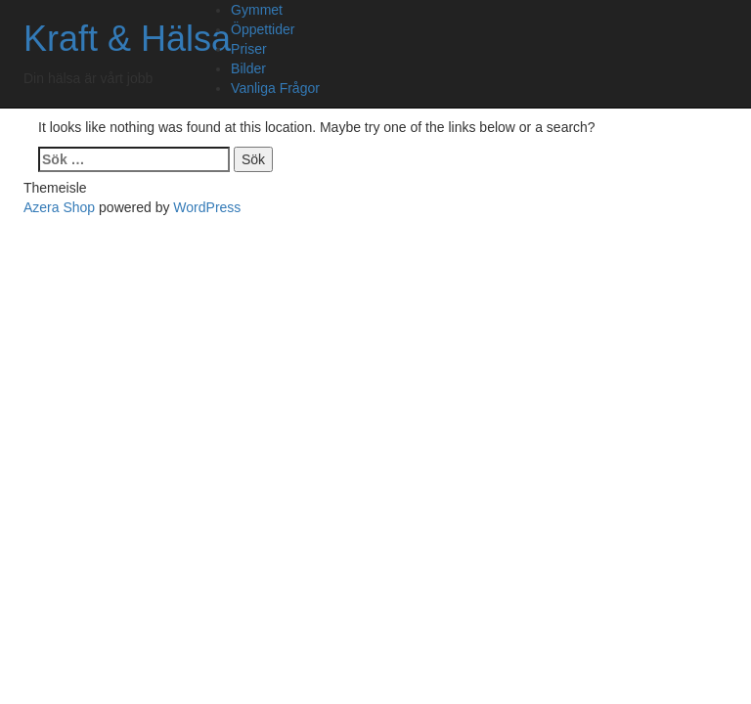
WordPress (207, 207)
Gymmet (257, 10)
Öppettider (262, 29)
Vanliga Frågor (275, 88)
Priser (249, 49)
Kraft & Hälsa (127, 39)
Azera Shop (59, 207)
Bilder (248, 68)
